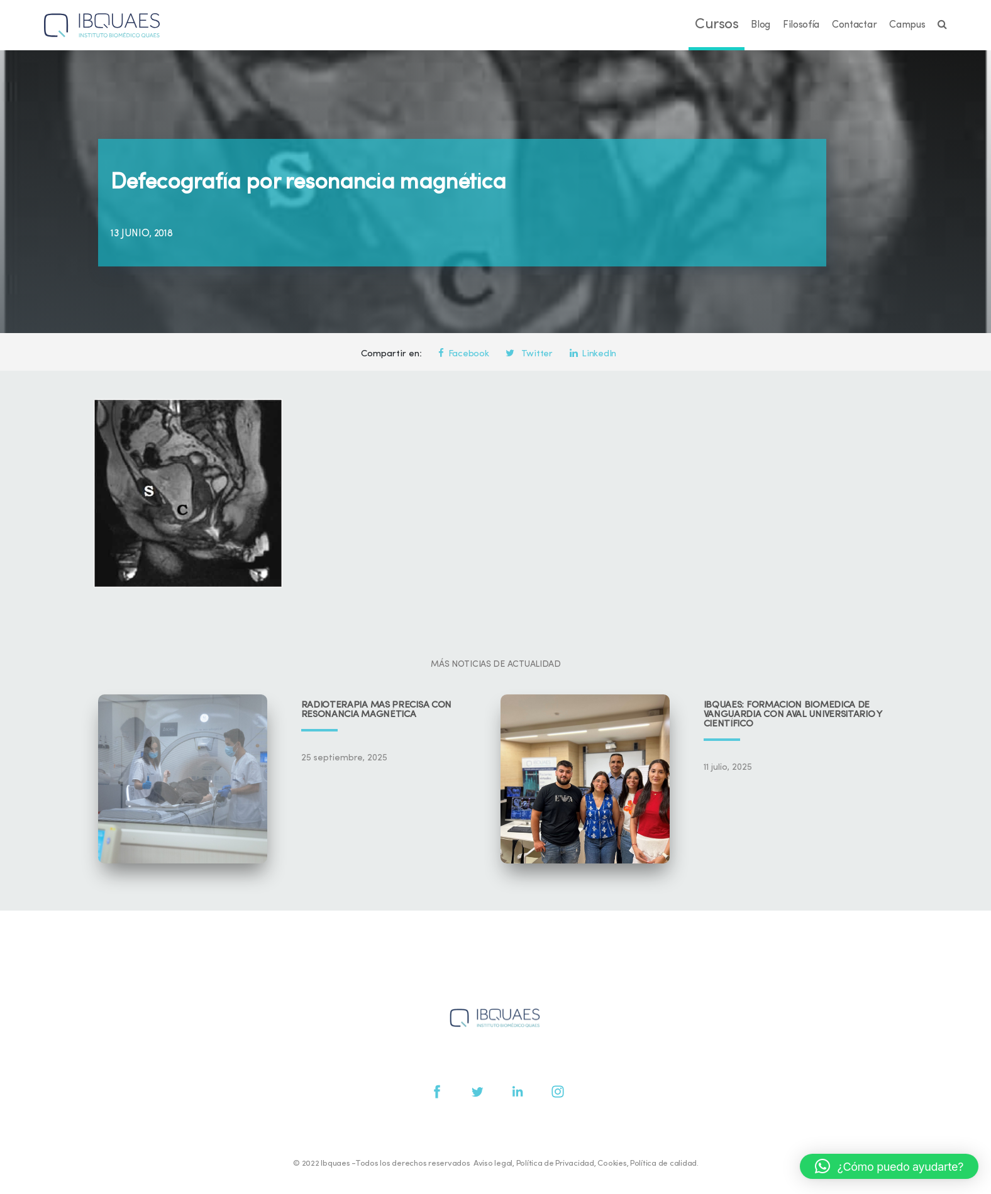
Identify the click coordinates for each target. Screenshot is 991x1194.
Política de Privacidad (555, 1163)
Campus (907, 25)
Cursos (716, 25)
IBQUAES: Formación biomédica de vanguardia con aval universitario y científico (793, 715)
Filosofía (801, 25)
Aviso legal (492, 1163)
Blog (760, 25)
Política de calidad (663, 1163)
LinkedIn (593, 354)
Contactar (854, 25)
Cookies (611, 1163)
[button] (889, 1166)
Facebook (463, 354)
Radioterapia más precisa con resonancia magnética (376, 710)
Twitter (529, 354)
